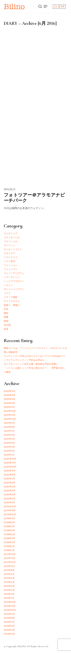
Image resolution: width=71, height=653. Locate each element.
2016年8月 (9, 618)
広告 (6, 309)
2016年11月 (9, 606)
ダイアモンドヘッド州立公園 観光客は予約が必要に (31, 364)
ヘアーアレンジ (12, 277)
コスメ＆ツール (12, 237)
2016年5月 (9, 630)
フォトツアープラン (14, 273)
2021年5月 (9, 439)
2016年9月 (9, 614)
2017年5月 (9, 582)
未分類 (7, 325)
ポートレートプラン (14, 289)
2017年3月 (9, 590)
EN (62, 6)
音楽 (6, 329)
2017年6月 (9, 578)
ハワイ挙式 (9, 261)
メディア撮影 (10, 297)
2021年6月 (9, 435)
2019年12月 (10, 506)
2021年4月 (9, 443)
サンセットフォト (13, 249)
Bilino (14, 6)
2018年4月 (9, 538)
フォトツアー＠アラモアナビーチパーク (34, 197)
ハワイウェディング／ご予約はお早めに (24, 360)
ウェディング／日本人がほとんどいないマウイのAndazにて (34, 356)
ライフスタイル (12, 301)
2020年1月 (9, 502)
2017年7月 (9, 574)
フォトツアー (10, 269)
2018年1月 (9, 550)
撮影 (6, 313)
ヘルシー (8, 285)
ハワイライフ (10, 257)
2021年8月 (9, 427)
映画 (6, 321)
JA (55, 6)
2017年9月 (9, 566)
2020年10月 (10, 466)
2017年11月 (9, 558)
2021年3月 (9, 447)
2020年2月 (9, 498)
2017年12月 (10, 554)
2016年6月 (9, 626)
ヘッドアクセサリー (14, 281)
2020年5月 (10, 486)
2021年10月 (10, 419)
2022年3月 (9, 399)
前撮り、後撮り (12, 305)
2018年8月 (9, 522)
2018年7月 (9, 526)
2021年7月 (9, 431)
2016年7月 (9, 622)
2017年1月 (9, 598)
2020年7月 (9, 478)
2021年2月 (9, 450)
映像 (6, 317)
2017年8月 (9, 570)
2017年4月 (9, 586)
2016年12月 (10, 602)
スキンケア (9, 253)
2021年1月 (9, 454)
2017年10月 (10, 562)
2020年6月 (9, 482)
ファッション (10, 265)
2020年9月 (10, 470)
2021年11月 (9, 415)
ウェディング (10, 233)
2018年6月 (9, 530)
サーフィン (9, 245)
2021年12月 (10, 411)
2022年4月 (9, 395)
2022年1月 (9, 407)
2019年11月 (10, 510)
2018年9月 (9, 518)
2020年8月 (10, 474)
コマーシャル (10, 241)
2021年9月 (9, 423)
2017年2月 (9, 594)
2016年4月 (9, 634)
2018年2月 (9, 546)
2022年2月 (9, 403)
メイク (7, 293)
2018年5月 (9, 534)
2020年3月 (10, 494)
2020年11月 (10, 462)
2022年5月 (9, 391)
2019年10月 (10, 514)
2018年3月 (9, 542)
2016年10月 (10, 610)
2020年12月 (10, 458)
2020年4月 (10, 490)
